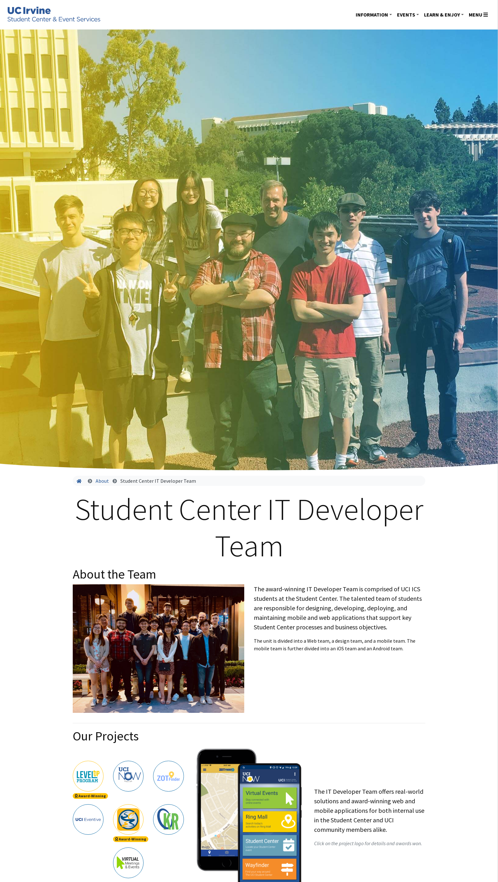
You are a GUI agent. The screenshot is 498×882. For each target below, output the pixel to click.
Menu (478, 14)
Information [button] (372, 14)
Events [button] (406, 14)
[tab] (88, 775)
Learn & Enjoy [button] (442, 14)
